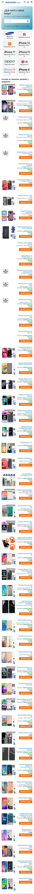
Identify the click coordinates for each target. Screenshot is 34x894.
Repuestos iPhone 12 (24, 45)
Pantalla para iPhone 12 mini (24, 458)
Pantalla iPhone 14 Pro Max (25, 522)
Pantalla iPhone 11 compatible (26, 211)
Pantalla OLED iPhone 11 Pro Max (24, 668)
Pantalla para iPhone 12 (24, 179)
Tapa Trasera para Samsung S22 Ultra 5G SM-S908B (25, 602)
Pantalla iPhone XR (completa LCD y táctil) (25, 814)
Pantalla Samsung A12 (25, 636)
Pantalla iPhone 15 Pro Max (25, 196)
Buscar (24, 2)
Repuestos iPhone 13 (24, 54)
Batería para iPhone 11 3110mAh (25, 164)
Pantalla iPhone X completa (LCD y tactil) (25, 427)
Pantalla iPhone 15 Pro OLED (25, 284)
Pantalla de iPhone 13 (25, 347)
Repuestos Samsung (9, 35)
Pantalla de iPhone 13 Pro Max (25, 395)
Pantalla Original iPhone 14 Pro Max (24, 411)
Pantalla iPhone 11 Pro (25, 379)
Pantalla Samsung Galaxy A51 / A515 (24, 782)
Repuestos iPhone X (24, 72)
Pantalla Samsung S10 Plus (25, 316)
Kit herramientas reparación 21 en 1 (26, 474)
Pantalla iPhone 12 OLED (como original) (24, 271)
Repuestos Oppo (10, 62)
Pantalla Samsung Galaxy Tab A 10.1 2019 (24, 490)
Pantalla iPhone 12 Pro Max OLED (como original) (25, 570)
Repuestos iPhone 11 (9, 54)
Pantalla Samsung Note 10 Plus (25, 243)
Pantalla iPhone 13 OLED (24, 152)
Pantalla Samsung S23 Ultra (25, 101)
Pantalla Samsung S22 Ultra (25, 117)
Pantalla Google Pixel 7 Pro (25, 506)
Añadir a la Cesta (25, 94)
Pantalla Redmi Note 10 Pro (25, 715)
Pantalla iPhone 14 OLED (24, 699)
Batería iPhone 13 (26, 256)
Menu (2, 2)
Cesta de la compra (31, 2)
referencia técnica (23, 16)
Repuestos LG (24, 62)
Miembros (28, 2)
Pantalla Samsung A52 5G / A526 (25, 684)
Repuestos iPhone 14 (9, 72)
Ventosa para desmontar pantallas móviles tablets (24, 538)
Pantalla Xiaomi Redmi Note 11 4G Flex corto (25, 363)
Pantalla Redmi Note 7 (25, 798)
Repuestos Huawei (24, 35)
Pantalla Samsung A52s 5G (25, 554)
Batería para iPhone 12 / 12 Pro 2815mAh (24, 227)
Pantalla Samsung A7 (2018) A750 (25, 764)
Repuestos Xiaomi (9, 45)
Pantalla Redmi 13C (26, 442)
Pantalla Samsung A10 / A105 (24, 845)
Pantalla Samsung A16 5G (25, 585)
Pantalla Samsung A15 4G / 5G (25, 332)
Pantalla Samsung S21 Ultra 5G (25, 135)
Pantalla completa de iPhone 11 (25, 85)
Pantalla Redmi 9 (27, 829)
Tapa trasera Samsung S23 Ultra (25, 749)
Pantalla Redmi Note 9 (25, 878)
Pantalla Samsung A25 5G (25, 652)
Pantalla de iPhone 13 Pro (25, 300)
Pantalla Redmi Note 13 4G (25, 620)
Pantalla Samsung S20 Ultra (25, 733)
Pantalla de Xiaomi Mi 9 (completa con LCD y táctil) (25, 862)
